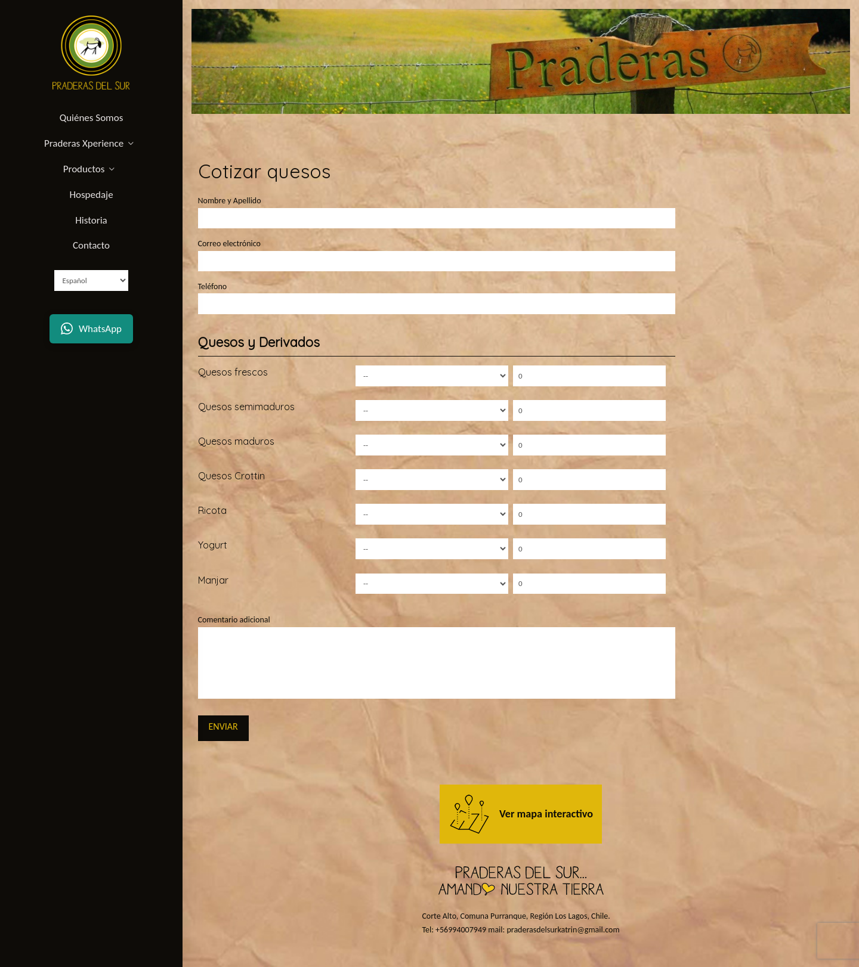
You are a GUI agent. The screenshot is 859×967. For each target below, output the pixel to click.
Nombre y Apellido (436, 210)
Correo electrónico (436, 253)
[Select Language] (91, 280)
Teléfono (436, 296)
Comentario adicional (436, 627)
